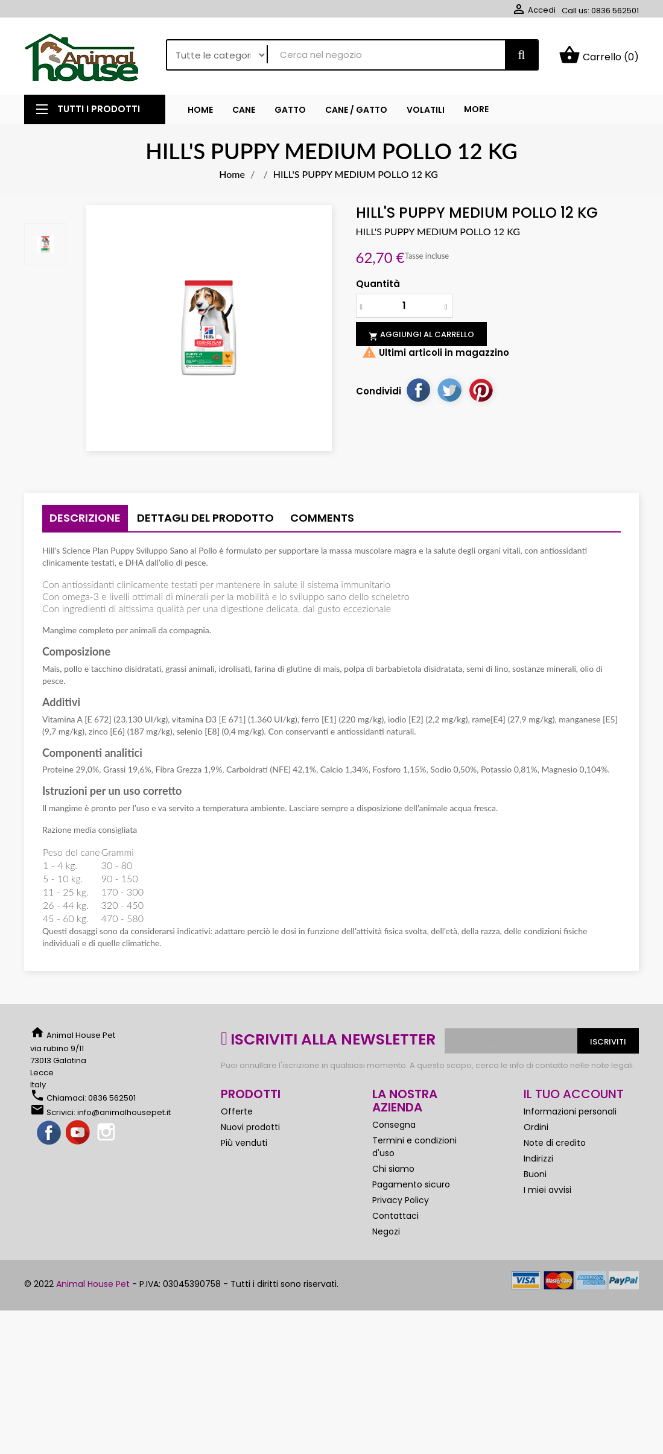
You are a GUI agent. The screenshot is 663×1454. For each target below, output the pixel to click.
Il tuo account (574, 1094)
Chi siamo (393, 1169)
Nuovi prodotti (250, 1127)
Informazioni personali (570, 1111)
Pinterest (481, 390)
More (476, 109)
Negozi (386, 1231)
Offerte (237, 1111)
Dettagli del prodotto (205, 517)
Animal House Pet (93, 1284)
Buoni (535, 1174)
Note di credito (555, 1143)
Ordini (536, 1127)
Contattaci (395, 1216)
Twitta (449, 390)
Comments (322, 517)
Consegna (394, 1125)
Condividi (418, 390)
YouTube (78, 1133)
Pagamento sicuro (411, 1184)
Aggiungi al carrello (421, 335)
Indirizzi (538, 1158)
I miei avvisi (547, 1190)
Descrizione (85, 517)
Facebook (49, 1133)
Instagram (107, 1133)
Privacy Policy (400, 1200)
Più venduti (244, 1143)
